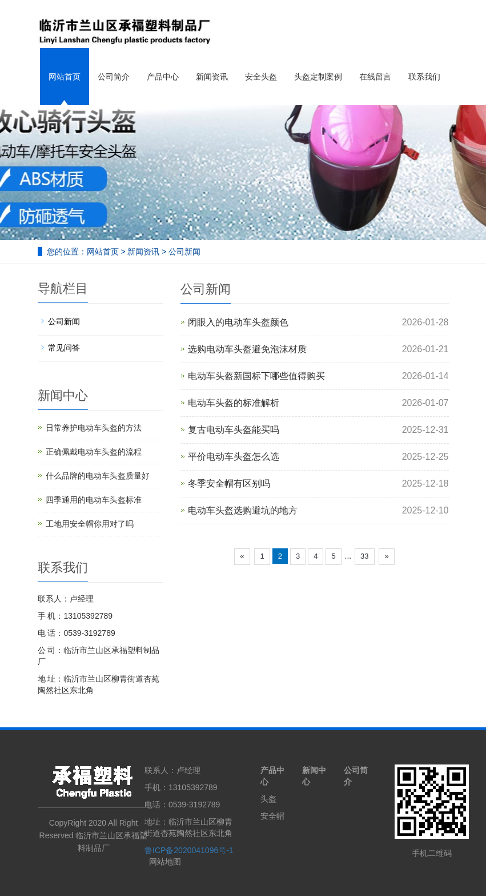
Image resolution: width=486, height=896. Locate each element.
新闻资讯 (212, 76)
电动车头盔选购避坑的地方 (243, 510)
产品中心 (163, 76)
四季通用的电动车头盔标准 (94, 499)
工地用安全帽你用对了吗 (90, 523)
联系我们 (424, 76)
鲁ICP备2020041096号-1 (189, 850)
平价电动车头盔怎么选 (233, 456)
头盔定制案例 (318, 76)
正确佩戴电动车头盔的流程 (94, 451)
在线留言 (375, 76)
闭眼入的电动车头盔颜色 (238, 322)
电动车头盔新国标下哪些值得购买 (256, 376)
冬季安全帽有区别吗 (229, 483)
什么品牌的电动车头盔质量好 (98, 475)
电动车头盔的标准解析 (233, 403)
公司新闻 (184, 251)
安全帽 (272, 816)
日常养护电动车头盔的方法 (94, 427)
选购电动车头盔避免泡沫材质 (247, 349)
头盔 (268, 798)
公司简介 (114, 76)
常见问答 (64, 347)
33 (364, 556)
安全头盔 (261, 76)
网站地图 (165, 861)
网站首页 (65, 76)
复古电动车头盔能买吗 (233, 430)
